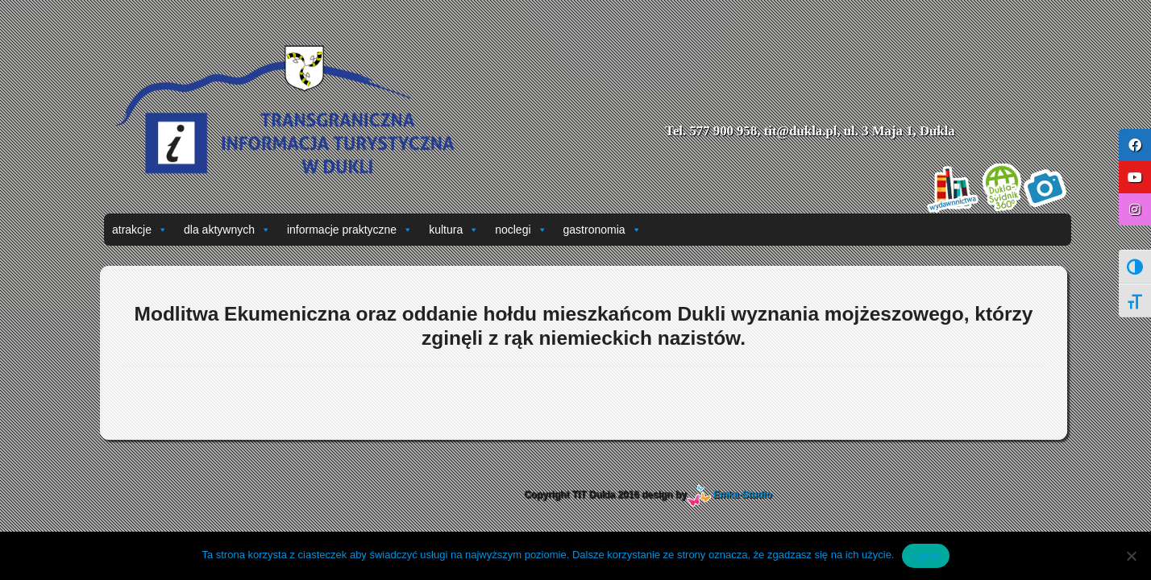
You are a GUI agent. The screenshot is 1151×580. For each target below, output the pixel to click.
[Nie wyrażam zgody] (1131, 556)
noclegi (520, 229)
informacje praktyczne (350, 229)
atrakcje (140, 229)
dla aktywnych (227, 229)
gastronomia (602, 229)
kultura (454, 229)
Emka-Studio (742, 494)
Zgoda (925, 555)
